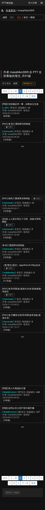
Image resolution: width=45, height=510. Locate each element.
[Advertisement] (22, 45)
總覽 (5, 17)
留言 (26, 17)
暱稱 (32, 17)
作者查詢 (11, 10)
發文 (19, 17)
